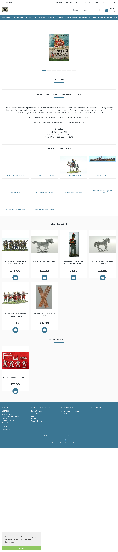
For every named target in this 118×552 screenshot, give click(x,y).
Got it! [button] (21, 548)
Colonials (59, 17)
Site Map (34, 418)
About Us (86, 2)
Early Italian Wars (85, 17)
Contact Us (35, 414)
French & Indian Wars (44, 210)
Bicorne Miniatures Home (67, 2)
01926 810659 (6, 429)
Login (112, 2)
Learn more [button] (9, 542)
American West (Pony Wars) (102, 17)
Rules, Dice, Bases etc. (15, 210)
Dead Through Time (8, 17)
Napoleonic (51, 17)
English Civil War (40, 17)
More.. (116, 17)
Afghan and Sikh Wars (24, 17)
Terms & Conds (36, 411)
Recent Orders (100, 2)
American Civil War (71, 17)
